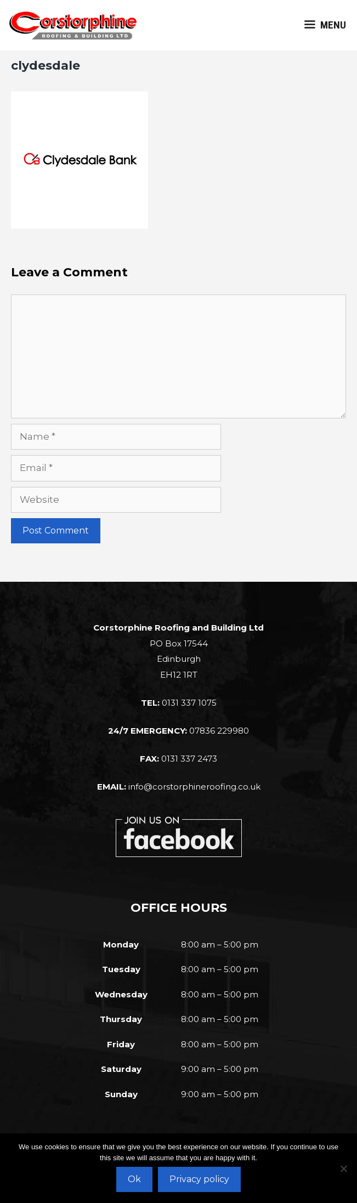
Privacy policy (199, 1179)
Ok (134, 1179)
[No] (343, 1168)
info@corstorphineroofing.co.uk (194, 786)
